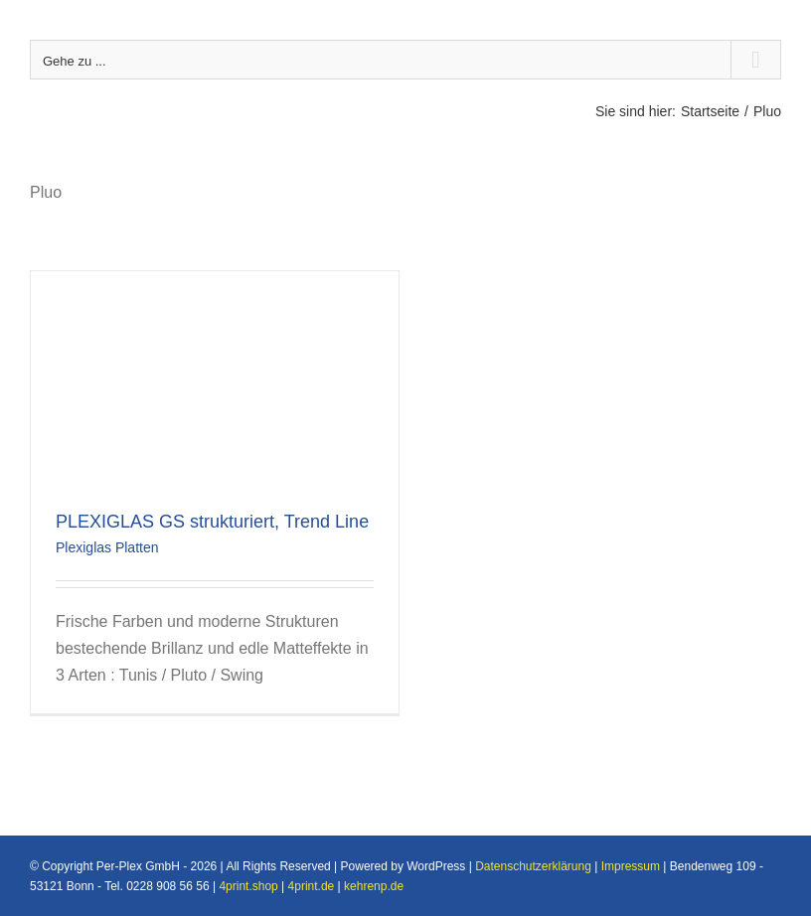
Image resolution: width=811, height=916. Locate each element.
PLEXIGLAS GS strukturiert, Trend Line (212, 522)
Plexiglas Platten (107, 547)
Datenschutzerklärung (533, 866)
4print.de (311, 886)
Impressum (630, 866)
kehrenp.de (374, 886)
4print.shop (248, 886)
